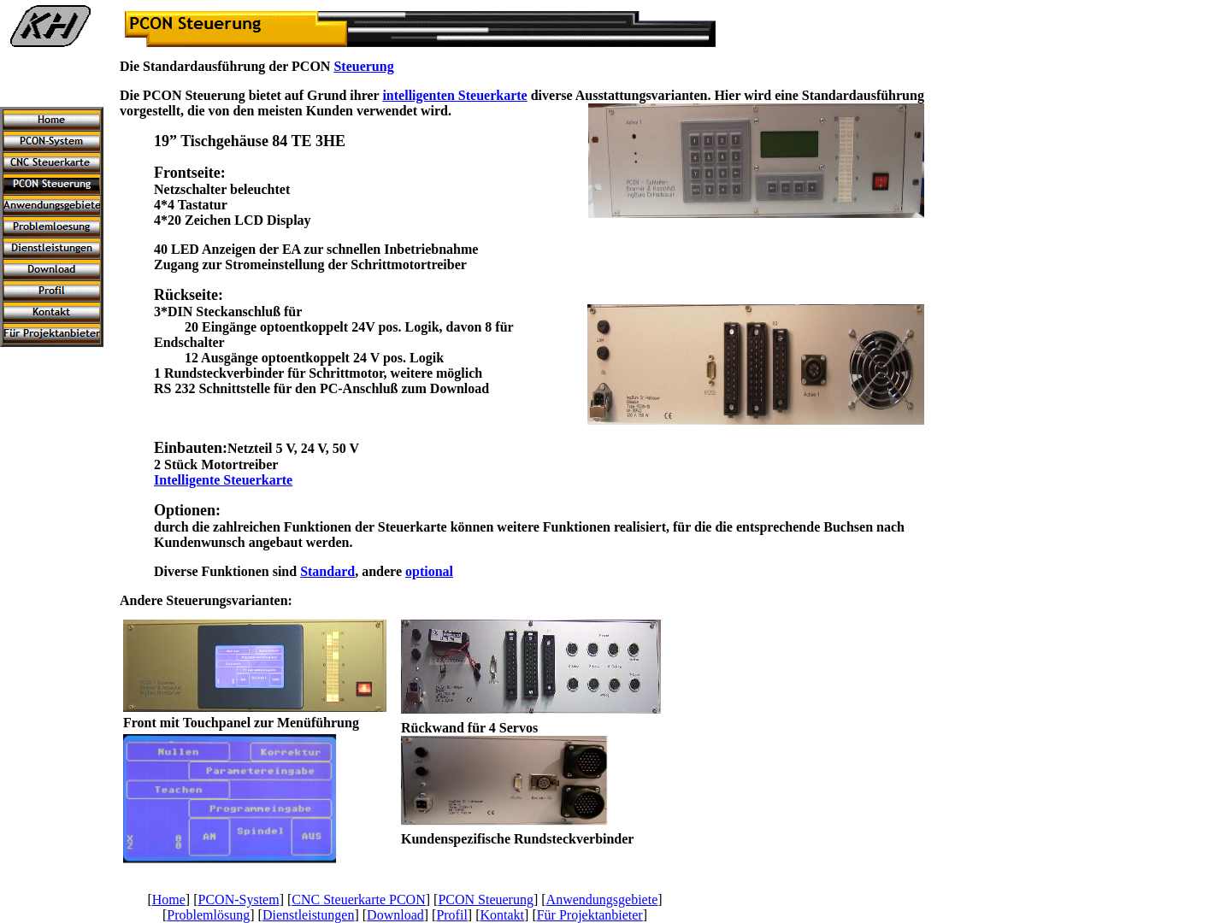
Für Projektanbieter (590, 915)
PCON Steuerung (485, 899)
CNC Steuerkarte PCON (358, 899)
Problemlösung (208, 915)
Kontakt (502, 915)
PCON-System (239, 899)
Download (395, 915)
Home (169, 899)
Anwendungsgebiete (602, 899)
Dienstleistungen (308, 915)
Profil (451, 915)
